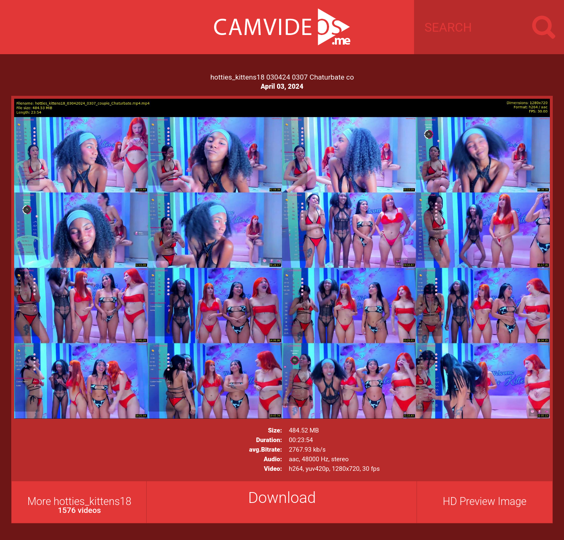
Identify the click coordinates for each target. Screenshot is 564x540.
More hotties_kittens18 (79, 505)
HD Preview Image (485, 501)
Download (282, 498)
